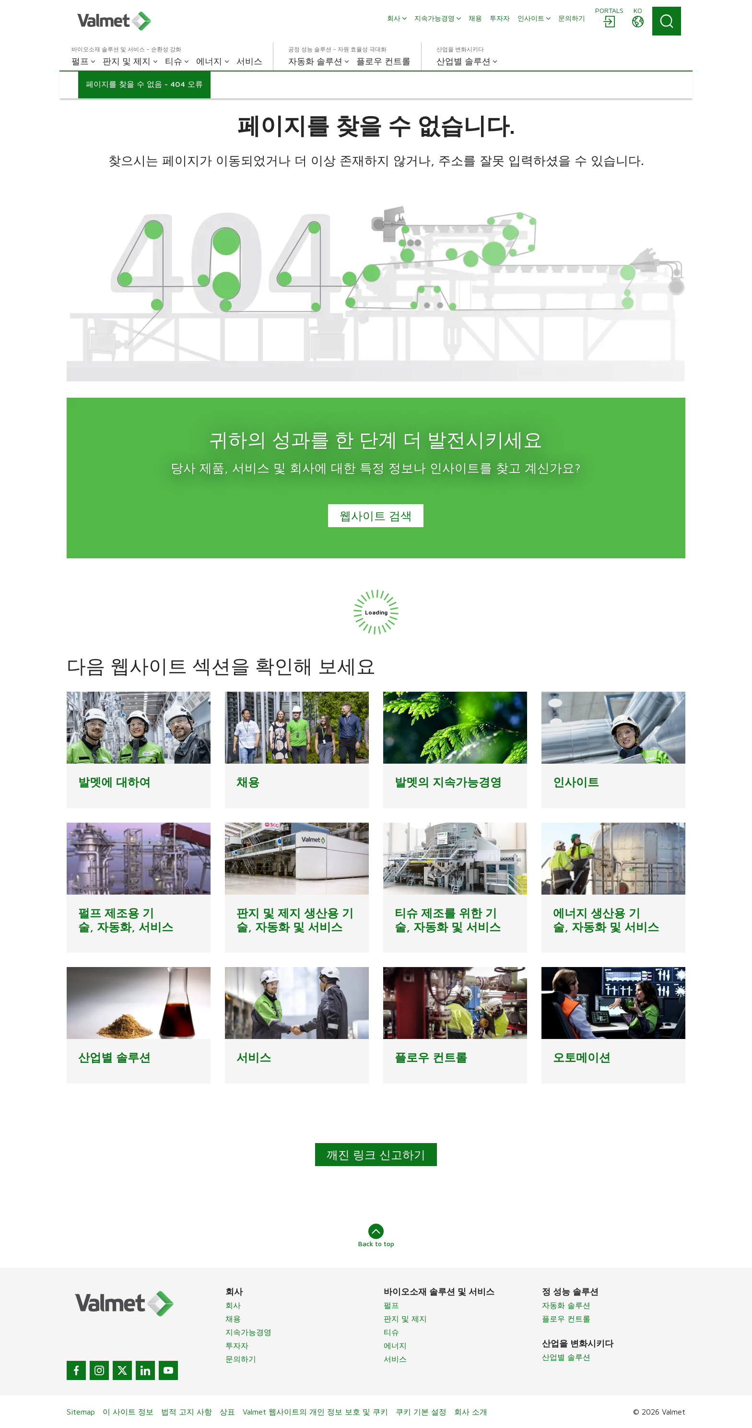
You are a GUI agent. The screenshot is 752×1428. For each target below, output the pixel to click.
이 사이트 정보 (128, 1411)
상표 (227, 1411)
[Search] (666, 21)
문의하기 (240, 1359)
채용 (233, 1318)
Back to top (376, 1236)
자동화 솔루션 (566, 1305)
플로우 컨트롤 (566, 1318)
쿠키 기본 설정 (421, 1411)
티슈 (391, 1332)
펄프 (391, 1305)
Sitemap (81, 1411)
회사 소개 (470, 1411)
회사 (233, 1305)
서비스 (395, 1359)
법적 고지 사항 (186, 1411)
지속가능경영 (248, 1332)
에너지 (395, 1345)
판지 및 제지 (405, 1318)
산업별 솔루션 (566, 1357)
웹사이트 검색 (376, 515)
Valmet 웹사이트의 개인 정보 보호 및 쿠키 (315, 1411)
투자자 (236, 1345)
